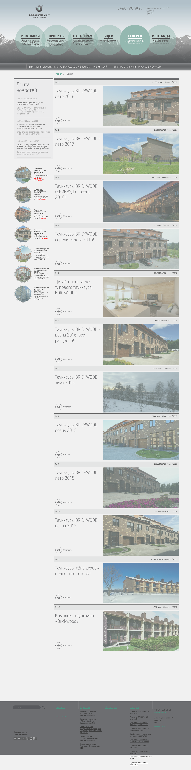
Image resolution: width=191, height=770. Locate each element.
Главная (58, 74)
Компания (61, 716)
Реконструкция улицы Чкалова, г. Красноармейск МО (90, 746)
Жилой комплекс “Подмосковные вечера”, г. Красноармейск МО (90, 738)
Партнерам (111, 707)
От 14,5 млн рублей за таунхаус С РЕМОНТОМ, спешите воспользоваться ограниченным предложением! (31, 111)
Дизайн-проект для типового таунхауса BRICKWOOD (140, 735)
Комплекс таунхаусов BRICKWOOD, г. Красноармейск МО (88, 713)
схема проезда (159, 726)
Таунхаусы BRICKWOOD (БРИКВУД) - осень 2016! (139, 724)
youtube (27, 738)
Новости (60, 707)
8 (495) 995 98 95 (130, 8)
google (35, 738)
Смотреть (67, 120)
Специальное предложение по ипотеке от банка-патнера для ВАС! (33, 133)
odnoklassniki (31, 738)
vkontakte (15, 738)
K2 (39, 11)
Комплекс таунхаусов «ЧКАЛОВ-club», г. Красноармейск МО (88, 721)
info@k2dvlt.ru (160, 712)
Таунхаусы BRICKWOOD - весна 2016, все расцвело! (139, 741)
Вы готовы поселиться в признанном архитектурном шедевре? (32, 153)
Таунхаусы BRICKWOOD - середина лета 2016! (139, 729)
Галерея (134, 707)
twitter (19, 738)
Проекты (85, 707)
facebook (23, 738)
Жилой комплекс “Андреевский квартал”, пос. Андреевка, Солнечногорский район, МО (91, 730)
